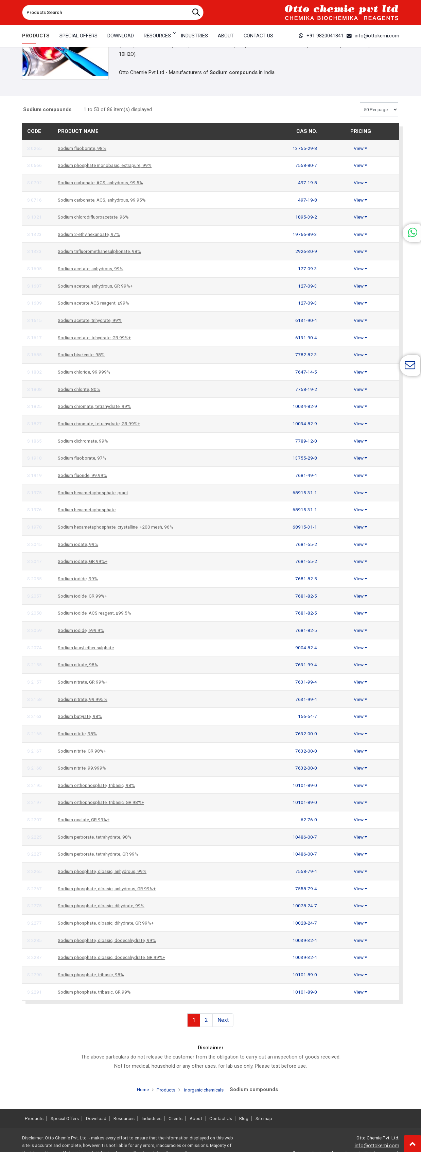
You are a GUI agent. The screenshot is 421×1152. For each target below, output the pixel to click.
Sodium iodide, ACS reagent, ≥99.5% (98, 613)
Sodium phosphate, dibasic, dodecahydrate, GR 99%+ (117, 957)
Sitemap (264, 1118)
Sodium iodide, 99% (79, 578)
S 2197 (34, 802)
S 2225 (34, 837)
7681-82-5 (305, 578)
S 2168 (34, 768)
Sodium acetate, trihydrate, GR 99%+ (98, 337)
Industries (194, 36)
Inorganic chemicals (205, 1089)
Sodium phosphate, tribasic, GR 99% (98, 992)
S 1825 (34, 406)
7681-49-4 (305, 475)
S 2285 (34, 940)
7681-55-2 (305, 544)
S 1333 (34, 251)
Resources (124, 1118)
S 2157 (34, 682)
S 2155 (34, 664)
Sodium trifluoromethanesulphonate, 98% (104, 251)
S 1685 (34, 354)
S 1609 (34, 303)
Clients (175, 1118)
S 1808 (34, 389)
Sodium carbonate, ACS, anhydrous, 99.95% (106, 200)
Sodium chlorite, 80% (81, 389)
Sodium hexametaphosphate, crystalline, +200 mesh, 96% (122, 527)
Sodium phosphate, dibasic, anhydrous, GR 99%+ (112, 889)
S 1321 (34, 217)
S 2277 (34, 923)
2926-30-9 (305, 251)
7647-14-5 (305, 372)
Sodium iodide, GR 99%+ (85, 596)
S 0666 (34, 165)
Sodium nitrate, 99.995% (84, 699)
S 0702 (34, 182)
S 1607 (34, 286)
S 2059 (34, 630)
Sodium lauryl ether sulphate (89, 647)
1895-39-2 (305, 217)
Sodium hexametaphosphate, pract (97, 492)
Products (36, 36)
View (360, 148)
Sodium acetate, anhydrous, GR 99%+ (99, 286)
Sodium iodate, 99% (80, 544)
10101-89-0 (304, 785)
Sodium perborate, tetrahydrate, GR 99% (102, 854)
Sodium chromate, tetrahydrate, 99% (98, 406)
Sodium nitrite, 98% (79, 733)
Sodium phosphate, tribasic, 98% (94, 975)
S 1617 (34, 337)
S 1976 (34, 509)
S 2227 (34, 854)
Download (120, 36)
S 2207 (34, 819)
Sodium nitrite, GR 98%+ (84, 751)
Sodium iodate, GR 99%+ (85, 561)
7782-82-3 (305, 354)
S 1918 (34, 458)
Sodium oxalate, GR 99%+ (86, 819)
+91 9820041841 (321, 36)
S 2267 (34, 889)
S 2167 (34, 751)
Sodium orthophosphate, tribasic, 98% (100, 785)
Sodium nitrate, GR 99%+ (85, 682)
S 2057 (34, 596)
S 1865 (34, 441)
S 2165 (34, 733)
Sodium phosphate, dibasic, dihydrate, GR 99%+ (110, 923)
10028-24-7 (304, 905)
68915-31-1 (304, 492)
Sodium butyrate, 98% (82, 716)
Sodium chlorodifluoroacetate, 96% (97, 217)
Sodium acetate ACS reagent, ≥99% (97, 303)
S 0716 (34, 200)
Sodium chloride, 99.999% (86, 372)
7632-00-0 (305, 733)
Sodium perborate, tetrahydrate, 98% (98, 837)
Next (223, 1020)
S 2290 (34, 975)
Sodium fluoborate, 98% (84, 148)
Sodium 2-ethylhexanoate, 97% (92, 234)
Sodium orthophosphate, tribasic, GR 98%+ (105, 802)
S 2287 (34, 957)
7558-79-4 (305, 871)
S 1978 (34, 527)
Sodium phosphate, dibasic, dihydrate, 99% (105, 905)
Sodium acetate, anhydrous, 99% (94, 268)
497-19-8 (307, 182)
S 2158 (34, 699)
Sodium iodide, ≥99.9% (82, 630)
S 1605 (34, 268)
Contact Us (258, 36)
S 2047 (34, 561)
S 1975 (34, 492)
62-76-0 (308, 819)
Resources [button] (157, 36)
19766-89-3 (304, 234)
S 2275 (34, 905)
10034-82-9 (304, 406)
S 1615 (34, 320)
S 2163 (34, 716)
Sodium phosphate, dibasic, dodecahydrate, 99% (111, 940)
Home (139, 1089)
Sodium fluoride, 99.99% (84, 475)
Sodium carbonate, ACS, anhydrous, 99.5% (105, 182)
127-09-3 (307, 268)
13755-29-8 (304, 148)
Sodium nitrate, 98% (80, 664)
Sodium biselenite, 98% (83, 354)
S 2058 (34, 613)
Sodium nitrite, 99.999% (83, 768)
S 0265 (34, 148)
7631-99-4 (305, 664)
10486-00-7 (304, 837)
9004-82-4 (305, 647)
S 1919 (34, 475)
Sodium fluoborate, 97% (84, 458)
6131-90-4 (305, 320)
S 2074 (34, 647)
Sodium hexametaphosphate (90, 509)
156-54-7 (307, 716)
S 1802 (34, 372)
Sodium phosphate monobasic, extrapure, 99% (109, 165)
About (226, 36)
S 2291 (34, 992)
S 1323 (34, 234)
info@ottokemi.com (373, 36)
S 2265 (34, 871)
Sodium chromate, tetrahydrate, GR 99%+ (104, 423)
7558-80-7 (305, 165)
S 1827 (34, 423)
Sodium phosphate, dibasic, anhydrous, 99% (106, 871)
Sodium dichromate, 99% (85, 441)
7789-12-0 (305, 441)
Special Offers (78, 36)
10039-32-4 (304, 940)
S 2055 (34, 578)
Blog (243, 1118)
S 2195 (34, 785)
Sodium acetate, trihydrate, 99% (93, 320)
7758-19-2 (305, 389)
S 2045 (34, 544)
